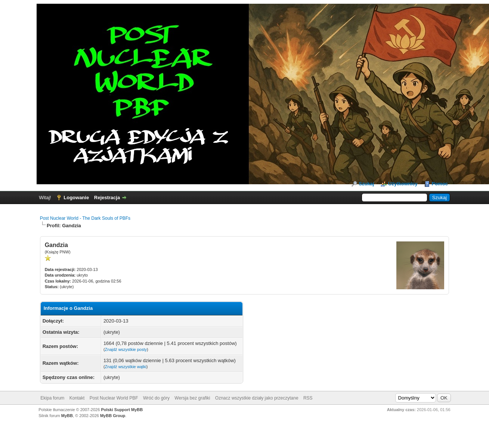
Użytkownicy (403, 183)
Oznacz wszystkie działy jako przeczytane (256, 398)
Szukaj (366, 183)
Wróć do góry (156, 398)
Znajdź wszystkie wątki (125, 366)
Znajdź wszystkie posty (126, 349)
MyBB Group (112, 415)
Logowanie (76, 197)
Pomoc (439, 183)
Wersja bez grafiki (192, 398)
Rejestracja (107, 197)
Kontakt (77, 398)
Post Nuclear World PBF (114, 398)
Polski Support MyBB (122, 409)
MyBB (67, 415)
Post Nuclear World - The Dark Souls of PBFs (85, 218)
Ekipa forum (52, 398)
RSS (308, 398)
